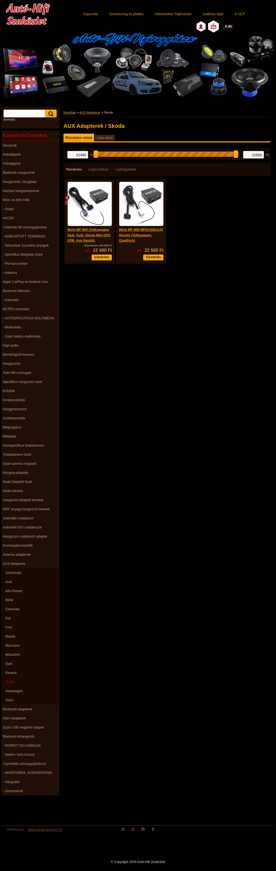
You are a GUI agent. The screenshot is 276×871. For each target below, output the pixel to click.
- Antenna (10, 273)
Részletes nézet (78, 138)
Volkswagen (14, 691)
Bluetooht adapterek (17, 709)
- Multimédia (12, 327)
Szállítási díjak (212, 14)
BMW (9, 600)
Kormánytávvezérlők (18, 546)
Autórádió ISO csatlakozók (22, 527)
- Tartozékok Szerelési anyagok (26, 245)
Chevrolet (12, 609)
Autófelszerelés (14, 418)
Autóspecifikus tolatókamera (23, 445)
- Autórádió (11, 300)
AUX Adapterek (14, 564)
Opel (8, 664)
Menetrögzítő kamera (18, 355)
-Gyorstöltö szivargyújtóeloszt (24, 764)
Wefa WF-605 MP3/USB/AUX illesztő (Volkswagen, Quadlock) (141, 235)
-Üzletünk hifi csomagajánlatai (25, 227)
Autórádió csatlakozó (18, 518)
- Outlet (8, 209)
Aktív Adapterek (14, 718)
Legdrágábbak (125, 169)
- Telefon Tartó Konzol (19, 755)
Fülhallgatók (12, 164)
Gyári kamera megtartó (20, 464)
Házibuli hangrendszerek (21, 191)
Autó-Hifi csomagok (17, 373)
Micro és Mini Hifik (16, 200)
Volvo (9, 700)
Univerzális (13, 573)
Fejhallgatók (12, 155)
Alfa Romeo (14, 591)
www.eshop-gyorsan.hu (45, 830)
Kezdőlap (69, 112)
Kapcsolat (90, 14)
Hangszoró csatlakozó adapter (25, 536)
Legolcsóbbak (98, 169)
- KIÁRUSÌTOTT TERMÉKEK (24, 236)
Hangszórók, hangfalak (20, 182)
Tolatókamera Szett (17, 455)
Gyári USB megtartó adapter (23, 727)
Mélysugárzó (12, 427)
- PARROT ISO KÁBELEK (22, 746)
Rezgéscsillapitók (15, 473)
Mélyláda (9, 436)
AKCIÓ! (8, 218)
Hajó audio (10, 345)
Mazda (10, 636)
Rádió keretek (13, 491)
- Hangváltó (11, 782)
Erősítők (9, 391)
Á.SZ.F (239, 14)
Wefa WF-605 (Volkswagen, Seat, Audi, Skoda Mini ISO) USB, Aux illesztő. (88, 235)
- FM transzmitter (15, 264)
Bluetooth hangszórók (19, 173)
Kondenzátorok (14, 400)
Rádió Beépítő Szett (17, 482)
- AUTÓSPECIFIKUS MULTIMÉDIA (29, 318)
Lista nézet (105, 138)
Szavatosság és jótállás (126, 14)
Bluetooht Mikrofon (16, 291)
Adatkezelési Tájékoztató (172, 14)
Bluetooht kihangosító (18, 736)
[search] (50, 114)
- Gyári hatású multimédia (22, 336)
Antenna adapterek (17, 555)
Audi (8, 582)
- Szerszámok (13, 791)
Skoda (10, 682)
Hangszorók (11, 364)
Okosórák (10, 145)
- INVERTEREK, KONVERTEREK (28, 773)
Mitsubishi (12, 655)
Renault (11, 673)
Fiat (8, 618)
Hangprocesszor (15, 409)
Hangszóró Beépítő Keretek (23, 500)
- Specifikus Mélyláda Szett (23, 255)
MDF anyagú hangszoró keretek (26, 509)
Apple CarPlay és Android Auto (25, 282)
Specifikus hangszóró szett (22, 382)
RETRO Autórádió (16, 309)
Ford (8, 627)
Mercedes (12, 646)
